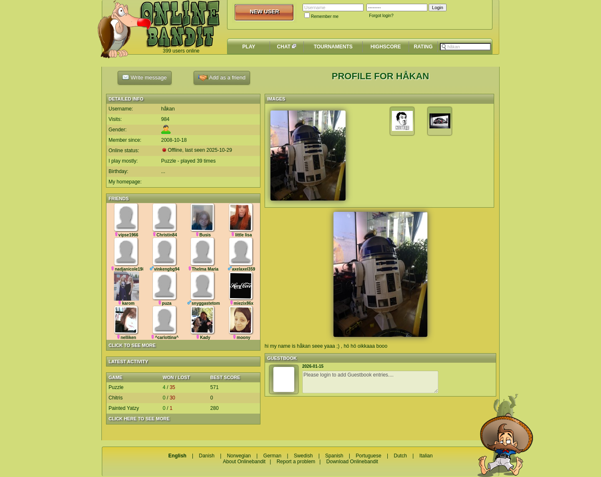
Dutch (400, 456)
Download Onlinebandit (352, 461)
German (272, 456)
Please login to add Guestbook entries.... (370, 382)
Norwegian (239, 456)
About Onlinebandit (244, 461)
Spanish (334, 456)
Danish (206, 456)
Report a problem (296, 461)
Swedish (303, 456)
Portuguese (368, 456)
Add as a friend (221, 77)
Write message (144, 77)
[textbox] (465, 46)
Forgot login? (381, 15)
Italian (426, 456)
